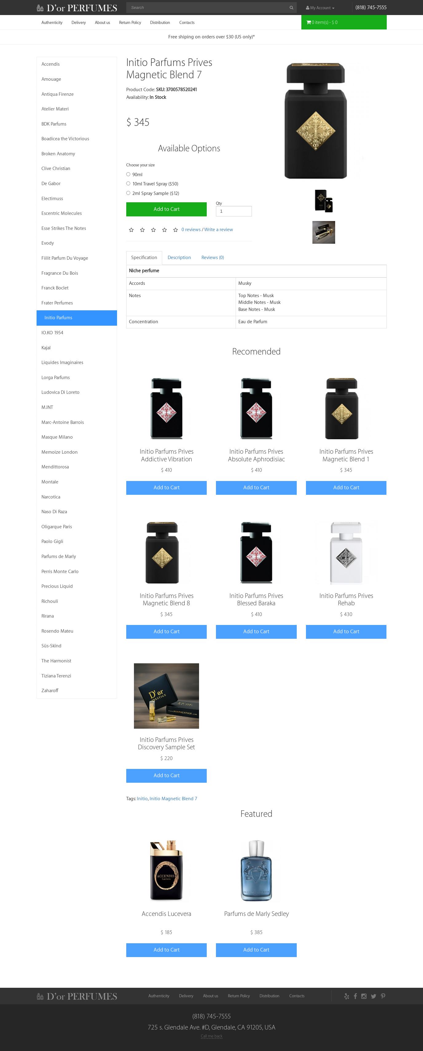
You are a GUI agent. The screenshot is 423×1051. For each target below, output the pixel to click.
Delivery (79, 22)
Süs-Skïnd (51, 646)
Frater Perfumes (57, 303)
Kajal (46, 348)
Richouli (49, 601)
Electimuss (52, 198)
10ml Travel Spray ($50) (152, 184)
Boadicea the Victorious (65, 139)
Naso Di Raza (54, 511)
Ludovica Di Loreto (60, 392)
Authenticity (51, 22)
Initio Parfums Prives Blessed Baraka (256, 599)
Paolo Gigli (52, 541)
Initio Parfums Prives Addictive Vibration (167, 455)
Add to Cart (167, 209)
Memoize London (59, 452)
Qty (219, 203)
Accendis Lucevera (166, 913)
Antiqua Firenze (57, 94)
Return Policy (130, 22)
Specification (144, 257)
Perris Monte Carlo (60, 571)
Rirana (47, 616)
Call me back (211, 1036)
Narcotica (50, 497)
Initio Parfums (58, 317)
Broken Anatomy (58, 154)
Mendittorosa (55, 467)
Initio (142, 798)
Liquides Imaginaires (62, 362)
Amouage (51, 79)
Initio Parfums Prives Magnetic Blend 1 (346, 455)
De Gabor (51, 183)
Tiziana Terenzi (56, 676)
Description (179, 257)
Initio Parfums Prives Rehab (346, 599)
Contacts (186, 22)
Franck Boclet (55, 288)
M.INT (47, 407)
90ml (134, 174)
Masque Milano (57, 437)
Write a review (218, 229)
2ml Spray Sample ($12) (152, 193)
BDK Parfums (53, 124)
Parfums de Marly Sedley (256, 913)
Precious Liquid (57, 586)
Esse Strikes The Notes (63, 228)
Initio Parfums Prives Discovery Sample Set (166, 743)
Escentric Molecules (61, 213)
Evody (47, 243)
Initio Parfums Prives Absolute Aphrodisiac (256, 455)
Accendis (50, 64)
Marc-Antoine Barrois (62, 422)
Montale (49, 482)
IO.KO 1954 (52, 332)
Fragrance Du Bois (59, 273)
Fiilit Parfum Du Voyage (64, 258)
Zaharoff (49, 690)
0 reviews (191, 229)
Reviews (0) (213, 257)
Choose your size (140, 165)
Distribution (160, 22)
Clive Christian (55, 168)
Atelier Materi (55, 109)
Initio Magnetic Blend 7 (173, 798)
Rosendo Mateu (57, 631)
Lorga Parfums (55, 377)
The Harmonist (56, 661)
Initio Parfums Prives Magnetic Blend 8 (167, 599)
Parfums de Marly (58, 556)
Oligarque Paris (56, 526)
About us (102, 22)
